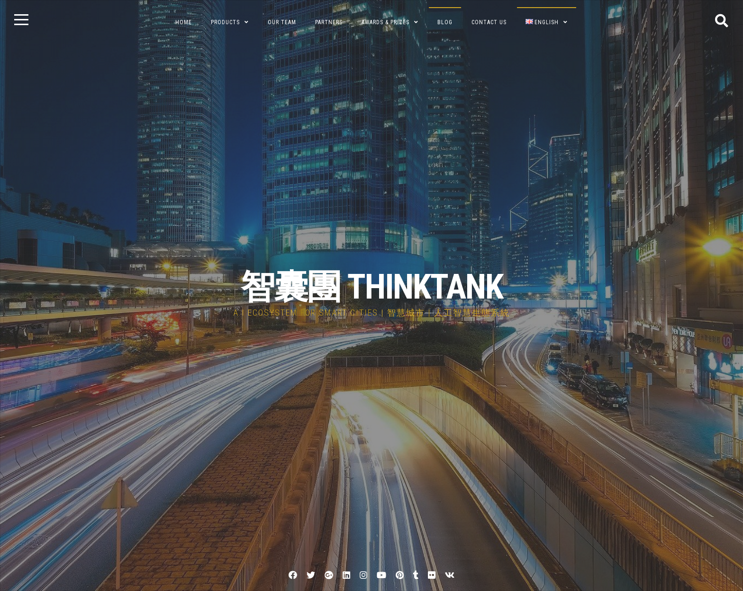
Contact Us (489, 22)
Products (225, 22)
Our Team (282, 22)
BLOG (445, 22)
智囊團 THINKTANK (372, 287)
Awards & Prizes (385, 22)
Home (183, 22)
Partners (329, 22)
